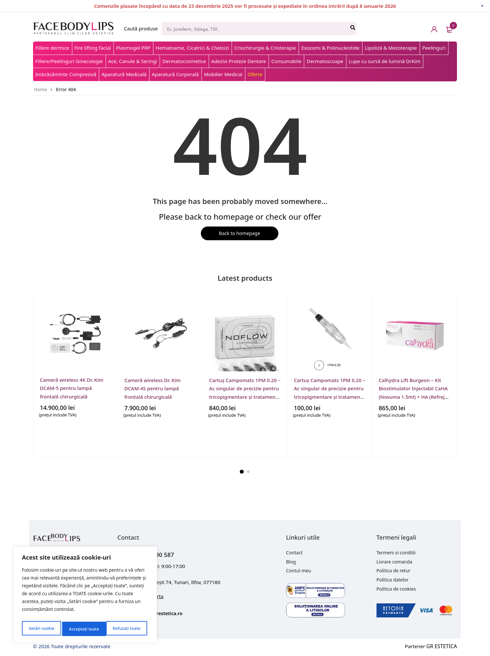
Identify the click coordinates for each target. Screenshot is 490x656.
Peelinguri (434, 47)
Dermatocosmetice (184, 61)
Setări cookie (41, 629)
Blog (291, 562)
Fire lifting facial (93, 47)
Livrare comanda (394, 562)
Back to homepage (238, 233)
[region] (85, 596)
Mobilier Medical (223, 74)
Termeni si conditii (396, 553)
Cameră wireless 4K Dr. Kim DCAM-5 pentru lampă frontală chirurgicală (71, 388)
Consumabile (286, 61)
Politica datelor (392, 581)
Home (40, 89)
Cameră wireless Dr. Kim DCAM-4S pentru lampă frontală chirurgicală (152, 388)
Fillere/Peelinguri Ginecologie (69, 61)
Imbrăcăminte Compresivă (65, 74)
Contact (294, 553)
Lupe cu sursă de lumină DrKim (385, 61)
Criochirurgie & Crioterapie (265, 47)
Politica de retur (393, 571)
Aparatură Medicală (124, 74)
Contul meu (298, 571)
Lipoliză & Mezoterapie (391, 47)
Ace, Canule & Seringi (132, 61)
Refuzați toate (82, 629)
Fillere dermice (52, 47)
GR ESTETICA (442, 647)
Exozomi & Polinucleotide (330, 47)
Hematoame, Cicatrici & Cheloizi (192, 47)
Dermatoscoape (324, 61)
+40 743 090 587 (159, 554)
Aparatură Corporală (175, 74)
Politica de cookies (396, 590)
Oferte (255, 74)
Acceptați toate (126, 629)
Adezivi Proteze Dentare (238, 61)
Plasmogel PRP (133, 47)
